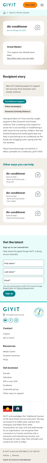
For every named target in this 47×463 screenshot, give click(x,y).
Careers (6, 333)
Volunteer (7, 377)
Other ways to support (13, 393)
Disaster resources (11, 355)
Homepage (9, 5)
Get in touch (8, 337)
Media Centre (9, 351)
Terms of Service (23, 288)
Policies (6, 455)
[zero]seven (25, 460)
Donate (6, 373)
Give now (30, 5)
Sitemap (15, 455)
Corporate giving (10, 389)
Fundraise (7, 385)
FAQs (5, 359)
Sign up (9, 293)
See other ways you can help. (20, 58)
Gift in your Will (10, 381)
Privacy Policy (8, 288)
